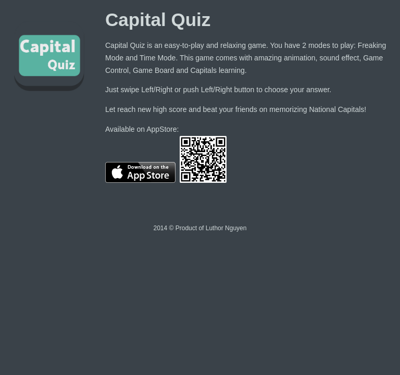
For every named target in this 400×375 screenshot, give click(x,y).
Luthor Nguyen (226, 228)
